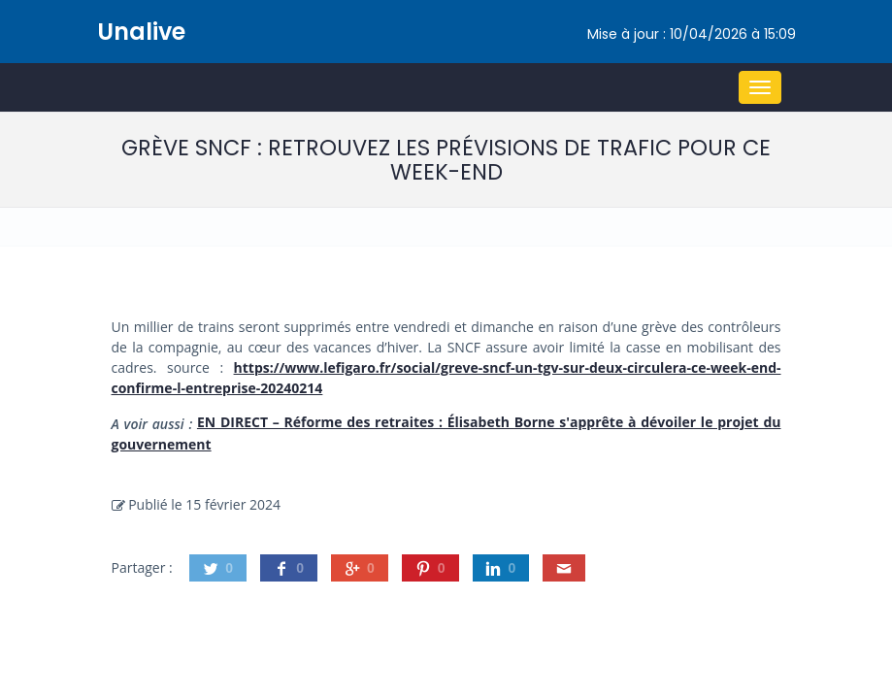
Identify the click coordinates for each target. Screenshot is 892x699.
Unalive (141, 32)
